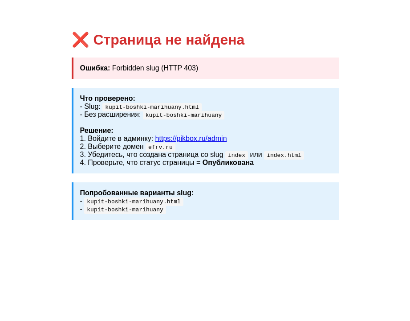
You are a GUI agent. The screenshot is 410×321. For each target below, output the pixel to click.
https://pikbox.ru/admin (191, 138)
